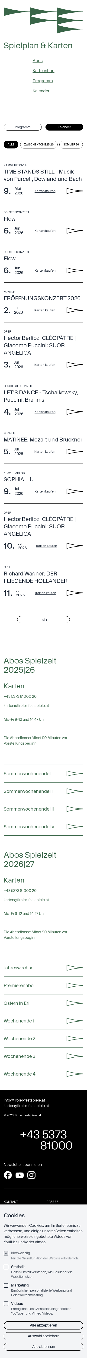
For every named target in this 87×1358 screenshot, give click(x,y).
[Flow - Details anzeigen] (75, 230)
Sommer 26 (71, 144)
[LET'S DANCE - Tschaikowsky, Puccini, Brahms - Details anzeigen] (75, 412)
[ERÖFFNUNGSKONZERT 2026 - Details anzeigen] (75, 310)
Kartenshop (44, 70)
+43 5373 (43, 1140)
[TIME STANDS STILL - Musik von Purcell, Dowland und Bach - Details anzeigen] (75, 191)
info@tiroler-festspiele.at (24, 1100)
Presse (52, 1202)
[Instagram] (31, 1175)
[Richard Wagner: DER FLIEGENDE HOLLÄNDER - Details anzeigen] (75, 593)
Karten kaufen (45, 191)
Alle (11, 144)
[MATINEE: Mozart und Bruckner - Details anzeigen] (75, 451)
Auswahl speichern (43, 1336)
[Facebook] (8, 1175)
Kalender (41, 90)
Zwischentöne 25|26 (39, 144)
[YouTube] (20, 1175)
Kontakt (11, 1202)
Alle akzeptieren (43, 1325)
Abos (38, 60)
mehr (43, 619)
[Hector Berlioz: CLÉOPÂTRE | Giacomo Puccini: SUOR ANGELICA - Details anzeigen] (75, 364)
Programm (43, 80)
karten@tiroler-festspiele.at (26, 1106)
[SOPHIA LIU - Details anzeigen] (75, 491)
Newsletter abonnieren (23, 1164)
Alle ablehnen (43, 1346)
